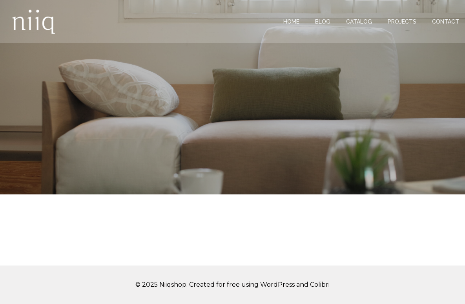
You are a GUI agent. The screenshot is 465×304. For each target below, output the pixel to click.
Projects (402, 21)
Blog (322, 21)
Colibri (320, 284)
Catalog (359, 21)
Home (291, 21)
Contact (445, 21)
